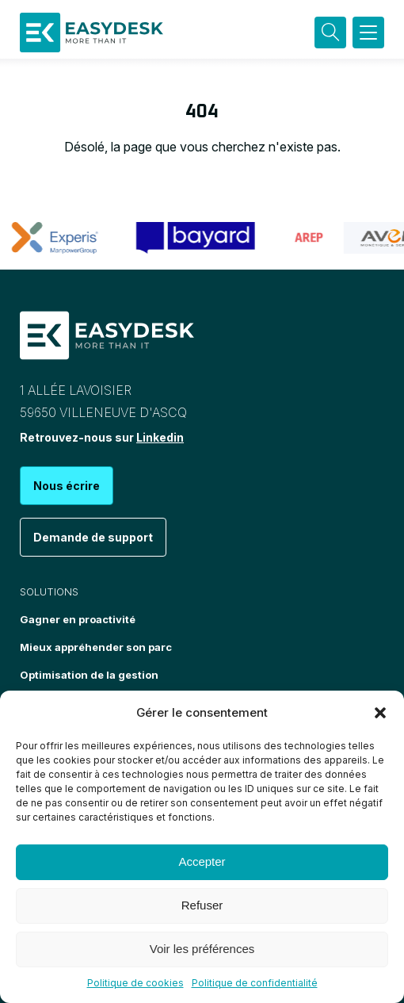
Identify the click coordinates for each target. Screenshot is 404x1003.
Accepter (201, 861)
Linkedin (160, 437)
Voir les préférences (202, 948)
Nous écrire (66, 485)
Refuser (202, 905)
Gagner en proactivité (77, 619)
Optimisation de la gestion (89, 674)
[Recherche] (330, 32)
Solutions (49, 591)
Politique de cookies (135, 983)
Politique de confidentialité (255, 983)
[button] (380, 713)
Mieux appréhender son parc (96, 647)
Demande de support (93, 537)
